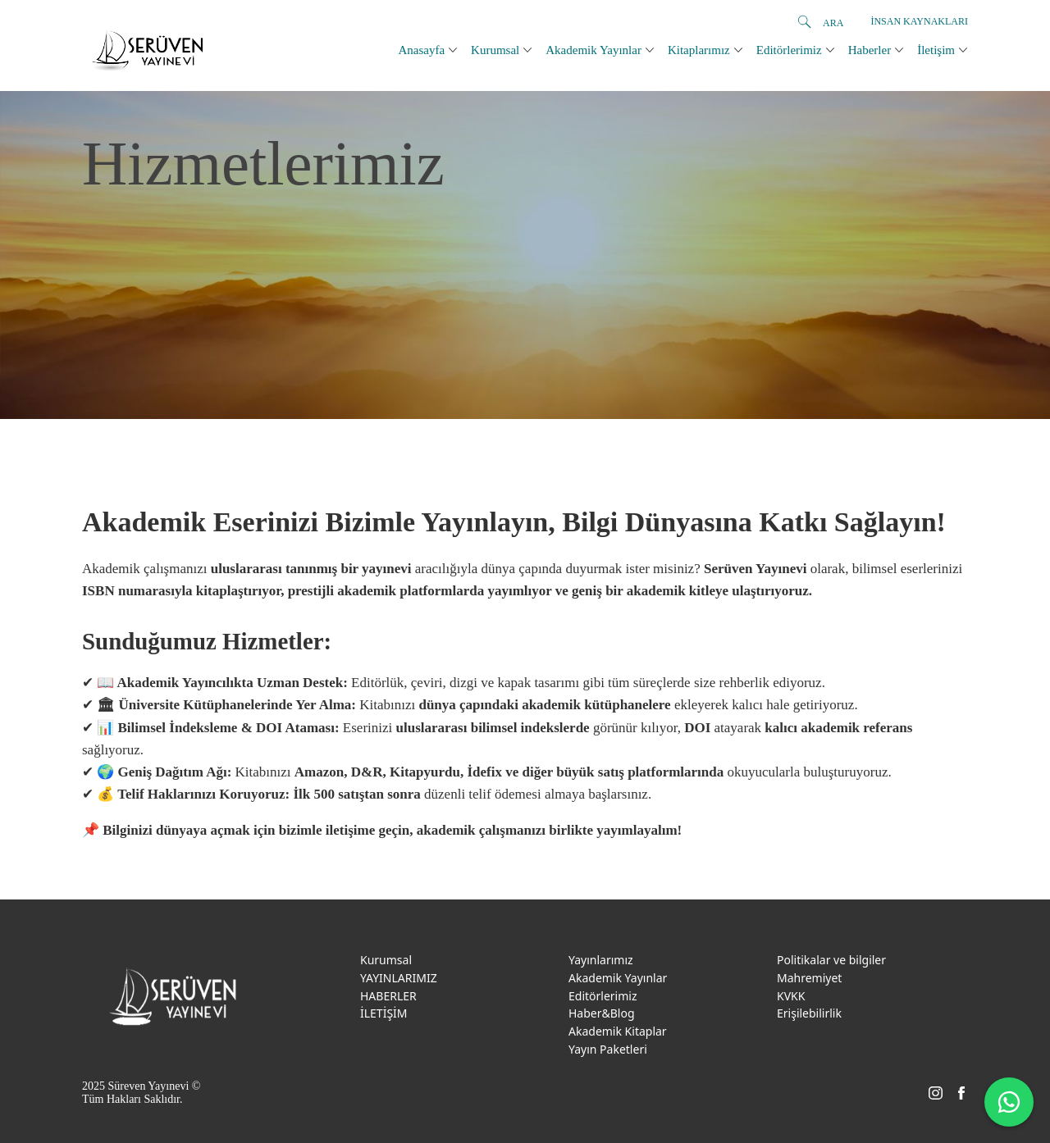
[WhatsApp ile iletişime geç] (1009, 1102)
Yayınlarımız (600, 960)
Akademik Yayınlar (593, 50)
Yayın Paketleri (607, 1049)
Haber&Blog (601, 1013)
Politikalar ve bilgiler (831, 960)
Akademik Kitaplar (617, 1031)
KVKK (791, 996)
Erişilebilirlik (809, 1013)
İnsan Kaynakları (919, 21)
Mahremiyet (809, 978)
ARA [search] (833, 23)
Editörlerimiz (789, 50)
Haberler (869, 50)
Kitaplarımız (699, 50)
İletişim (936, 50)
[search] (803, 22)
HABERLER (388, 996)
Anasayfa (421, 50)
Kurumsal (495, 50)
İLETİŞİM (384, 1013)
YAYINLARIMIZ (398, 978)
